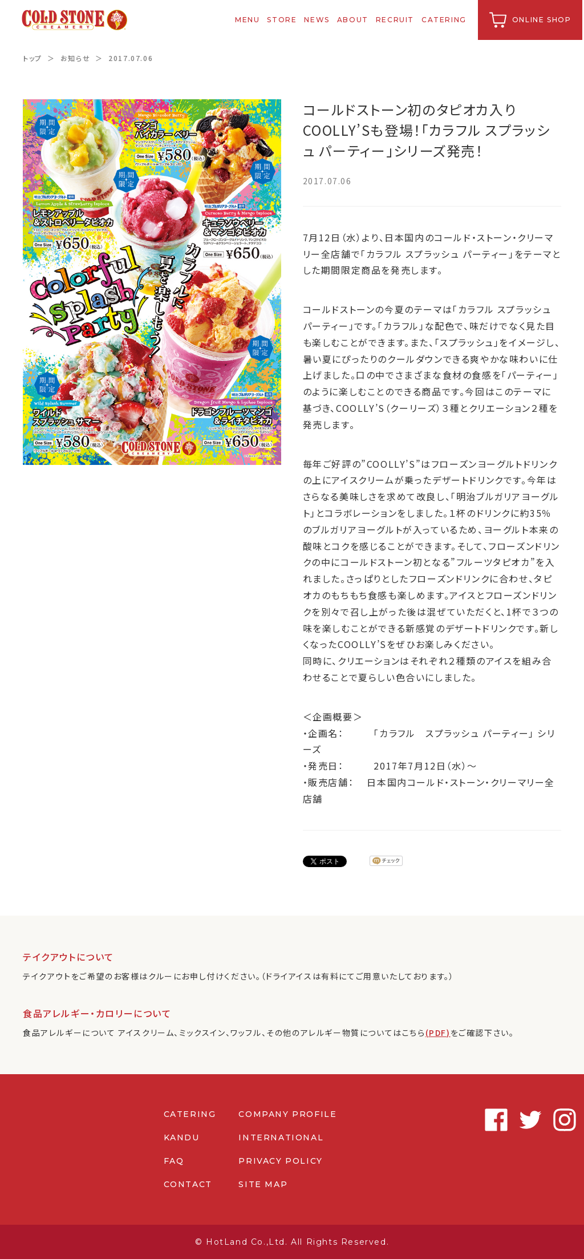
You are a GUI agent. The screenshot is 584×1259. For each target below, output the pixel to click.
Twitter (481, 1119)
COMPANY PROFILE (287, 1114)
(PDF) (438, 1032)
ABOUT (354, 19)
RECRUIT (396, 19)
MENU (249, 19)
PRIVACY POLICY (280, 1161)
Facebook (447, 1119)
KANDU (181, 1137)
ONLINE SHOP (543, 19)
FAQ (173, 1161)
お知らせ (75, 58)
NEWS (318, 19)
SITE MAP (262, 1184)
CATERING (445, 19)
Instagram (515, 1119)
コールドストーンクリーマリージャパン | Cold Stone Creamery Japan (76, 20)
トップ (32, 58)
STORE (283, 19)
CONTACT (187, 1184)
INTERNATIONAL (280, 1137)
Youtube (549, 1119)
